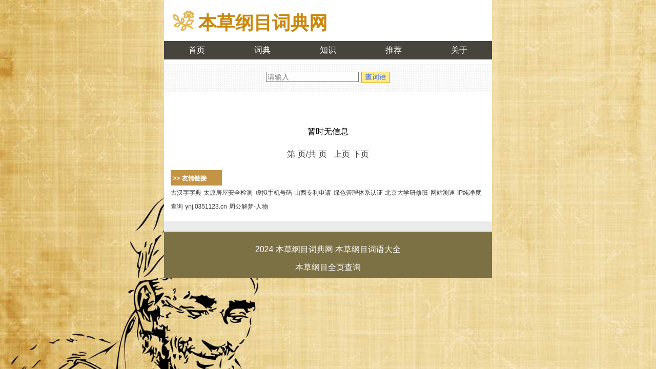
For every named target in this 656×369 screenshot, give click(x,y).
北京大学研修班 (406, 192)
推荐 (393, 50)
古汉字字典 (186, 192)
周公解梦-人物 (248, 206)
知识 (328, 50)
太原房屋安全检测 (228, 192)
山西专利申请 (312, 192)
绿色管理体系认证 (358, 192)
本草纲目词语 (359, 249)
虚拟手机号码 (273, 192)
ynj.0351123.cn (206, 206)
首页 (197, 50)
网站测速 (442, 192)
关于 (459, 50)
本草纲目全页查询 (328, 267)
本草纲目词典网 (262, 22)
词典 (262, 50)
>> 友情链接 (189, 178)
